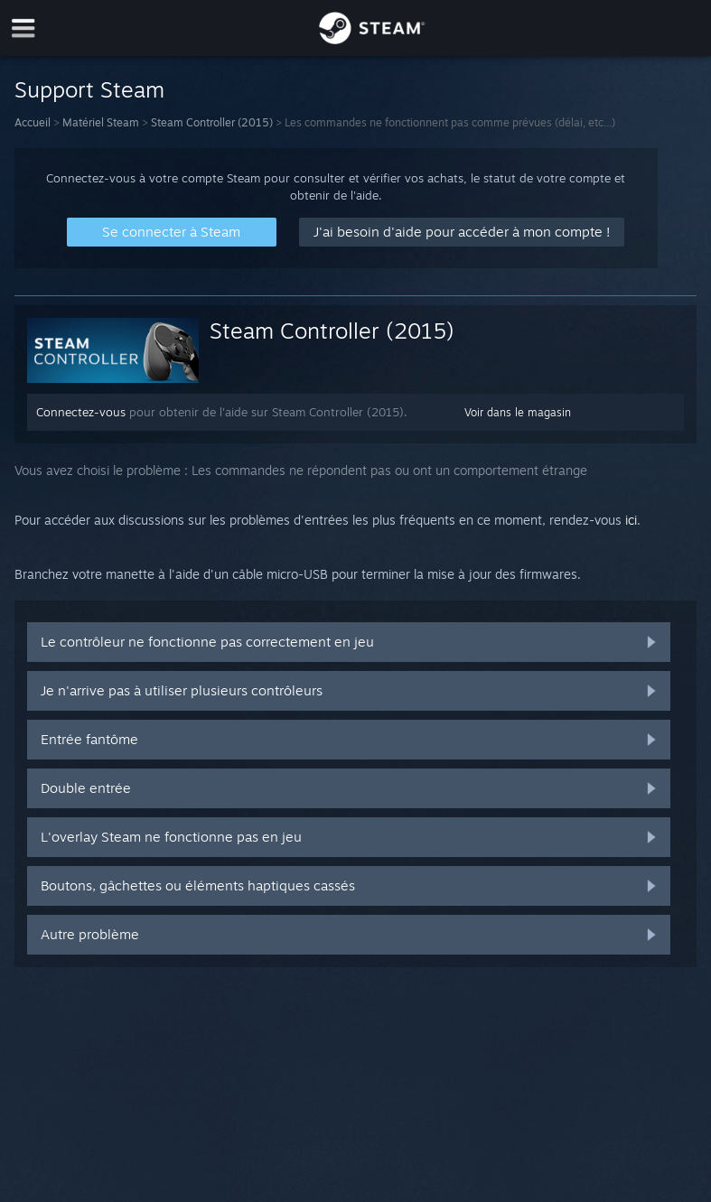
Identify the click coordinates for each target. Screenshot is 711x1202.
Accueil (32, 122)
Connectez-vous (81, 412)
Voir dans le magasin (517, 412)
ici (631, 519)
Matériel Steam (100, 122)
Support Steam (89, 89)
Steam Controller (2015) (212, 122)
